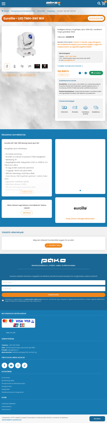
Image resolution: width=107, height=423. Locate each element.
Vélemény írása (53, 245)
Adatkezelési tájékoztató (33, 299)
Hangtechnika (7, 386)
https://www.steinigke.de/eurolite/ (80, 219)
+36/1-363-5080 (70, 56)
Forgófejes (51, 11)
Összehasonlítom (28, 75)
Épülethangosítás (8, 381)
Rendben (97, 419)
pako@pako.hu (69, 60)
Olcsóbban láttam (63, 75)
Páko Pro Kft (10, 333)
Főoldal (5, 11)
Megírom (27, 213)
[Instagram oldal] (18, 365)
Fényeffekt (41, 11)
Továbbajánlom (10, 75)
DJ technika (6, 378)
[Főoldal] (53, 3)
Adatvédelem (7, 406)
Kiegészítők (6, 389)
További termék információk (70, 66)
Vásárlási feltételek (8, 404)
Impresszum (6, 409)
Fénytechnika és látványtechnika (23, 11)
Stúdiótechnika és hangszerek (12, 392)
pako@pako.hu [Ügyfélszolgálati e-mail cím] (12, 350)
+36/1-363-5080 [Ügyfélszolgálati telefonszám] (14, 345)
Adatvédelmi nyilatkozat (11, 420)
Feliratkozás (53, 295)
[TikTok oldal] (24, 365)
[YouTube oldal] (11, 365)
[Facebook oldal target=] (4, 365)
